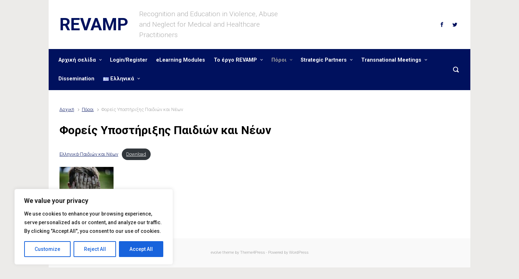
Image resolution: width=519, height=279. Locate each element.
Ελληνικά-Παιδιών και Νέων (88, 154)
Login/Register (128, 60)
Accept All (141, 249)
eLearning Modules (180, 60)
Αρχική (66, 109)
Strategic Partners (324, 60)
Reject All (95, 249)
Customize (47, 249)
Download (136, 154)
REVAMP (93, 24)
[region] (93, 227)
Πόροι (279, 60)
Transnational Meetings (391, 60)
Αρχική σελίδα (77, 60)
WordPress (299, 252)
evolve (216, 252)
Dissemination (76, 79)
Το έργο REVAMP (235, 60)
